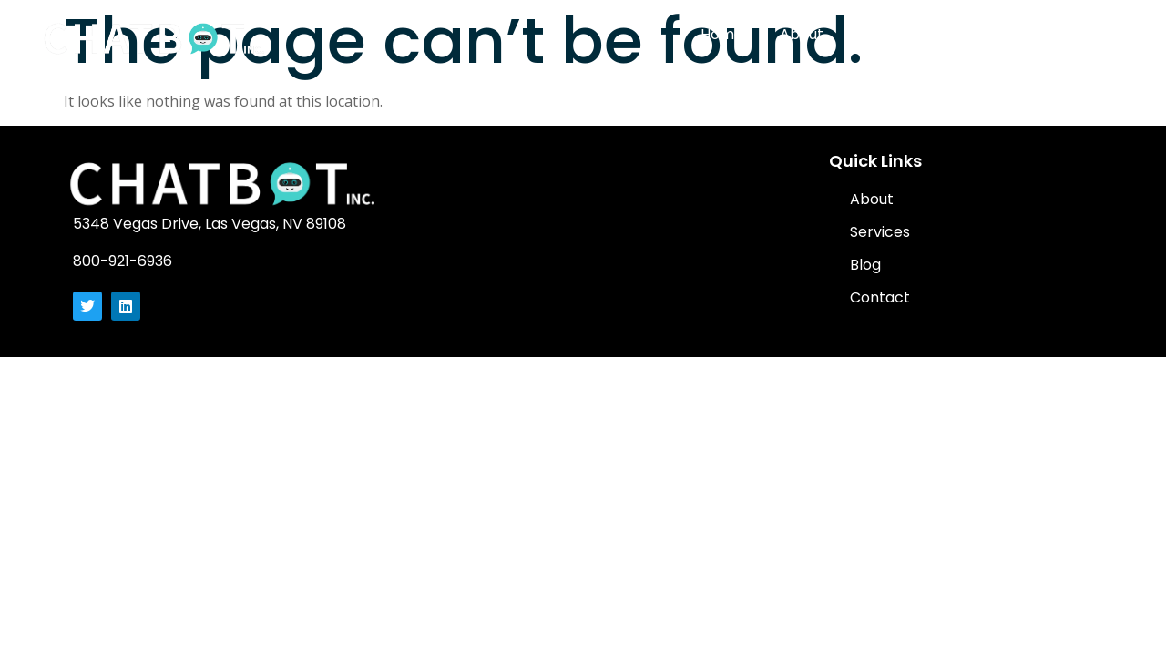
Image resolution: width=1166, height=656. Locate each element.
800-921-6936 (122, 261)
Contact (1054, 34)
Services (890, 34)
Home (722, 34)
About (801, 34)
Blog (971, 34)
